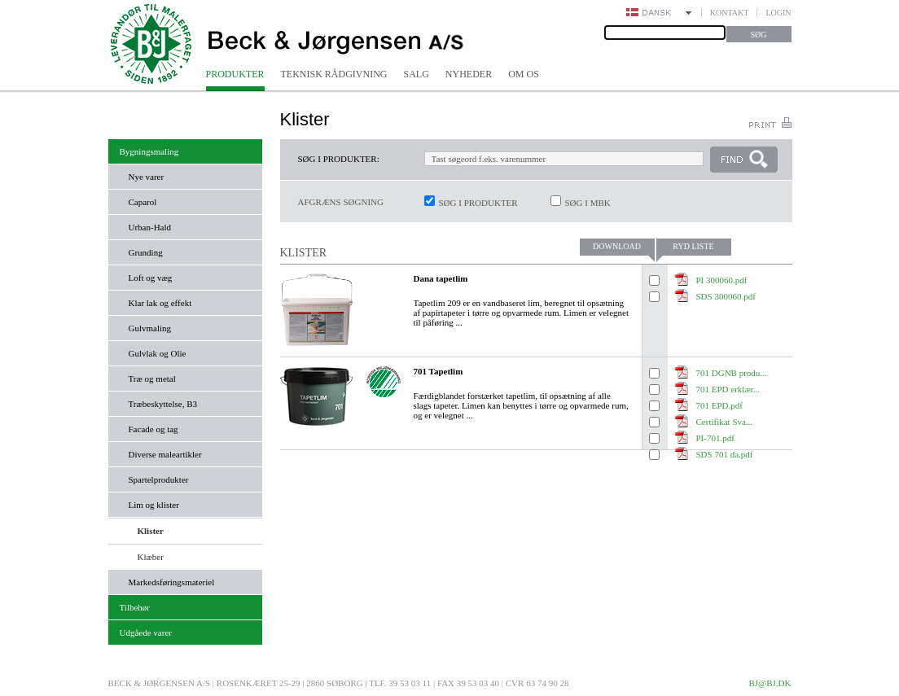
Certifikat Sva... (724, 422)
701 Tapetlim (438, 371)
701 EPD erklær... (728, 389)
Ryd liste (693, 246)
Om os (523, 74)
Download (617, 246)
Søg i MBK (588, 203)
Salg (416, 74)
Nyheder (468, 74)
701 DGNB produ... (731, 373)
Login (778, 12)
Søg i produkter (478, 203)
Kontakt (729, 12)
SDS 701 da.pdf (724, 454)
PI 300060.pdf (722, 280)
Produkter (235, 74)
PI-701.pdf (715, 438)
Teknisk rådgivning (334, 74)
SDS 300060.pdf (726, 296)
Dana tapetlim (441, 278)
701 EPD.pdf (719, 405)
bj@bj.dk (769, 683)
